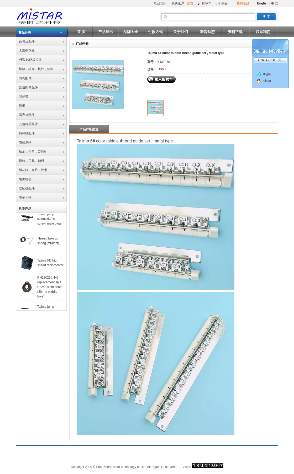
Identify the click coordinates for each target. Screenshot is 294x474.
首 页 (81, 32)
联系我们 (263, 32)
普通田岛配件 (28, 87)
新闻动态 (207, 32)
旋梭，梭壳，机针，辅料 (36, 69)
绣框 (22, 106)
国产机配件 (27, 115)
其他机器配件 (28, 124)
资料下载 (235, 32)
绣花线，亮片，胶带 (33, 170)
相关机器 (25, 179)
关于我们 (180, 32)
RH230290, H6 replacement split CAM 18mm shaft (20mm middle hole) (49, 289)
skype (266, 74)
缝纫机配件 (27, 188)
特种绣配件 (27, 133)
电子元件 (25, 197)
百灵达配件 (27, 41)
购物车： (208, 3)
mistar (266, 81)
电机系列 (25, 142)
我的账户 (177, 3)
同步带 (23, 96)
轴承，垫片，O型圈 (32, 151)
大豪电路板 (27, 50)
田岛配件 (25, 78)
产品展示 (105, 32)
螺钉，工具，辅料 (31, 161)
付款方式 (155, 32)
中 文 (274, 3)
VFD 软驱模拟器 (30, 60)
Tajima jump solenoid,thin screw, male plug (49, 220)
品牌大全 (130, 32)
